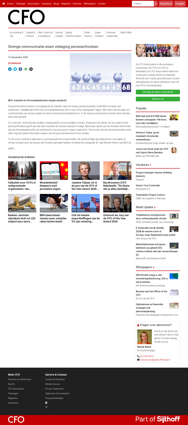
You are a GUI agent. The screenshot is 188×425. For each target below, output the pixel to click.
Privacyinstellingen (54, 398)
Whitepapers (90, 3)
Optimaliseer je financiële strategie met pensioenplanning (149, 308)
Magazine (66, 3)
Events (10, 3)
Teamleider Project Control (150, 195)
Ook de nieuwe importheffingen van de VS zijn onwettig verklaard (86, 218)
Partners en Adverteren (19, 379)
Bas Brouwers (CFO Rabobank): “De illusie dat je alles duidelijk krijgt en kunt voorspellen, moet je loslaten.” (116, 186)
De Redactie (14, 63)
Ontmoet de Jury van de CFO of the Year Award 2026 (116, 218)
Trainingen (21, 3)
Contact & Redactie (55, 379)
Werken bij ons (52, 384)
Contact (102, 3)
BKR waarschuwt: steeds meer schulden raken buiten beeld (53, 218)
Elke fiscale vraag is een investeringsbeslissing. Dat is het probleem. (152, 278)
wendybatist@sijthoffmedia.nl (155, 359)
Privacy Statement (54, 388)
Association (33, 3)
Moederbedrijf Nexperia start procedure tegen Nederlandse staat (51, 186)
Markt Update (144, 207)
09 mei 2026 (78, 210)
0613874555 (146, 356)
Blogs (56, 3)
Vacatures (47, 3)
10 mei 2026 (46, 210)
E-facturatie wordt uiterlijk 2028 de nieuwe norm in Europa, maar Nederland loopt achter (156, 231)
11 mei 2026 (46, 177)
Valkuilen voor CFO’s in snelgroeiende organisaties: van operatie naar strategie (22, 186)
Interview (77, 3)
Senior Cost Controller (148, 185)
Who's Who (126, 32)
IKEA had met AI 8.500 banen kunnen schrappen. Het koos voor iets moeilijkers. (151, 120)
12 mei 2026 (15, 177)
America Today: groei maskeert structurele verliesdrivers (147, 136)
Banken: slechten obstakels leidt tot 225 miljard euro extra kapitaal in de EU (21, 218)
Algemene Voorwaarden (57, 393)
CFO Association (16, 388)
